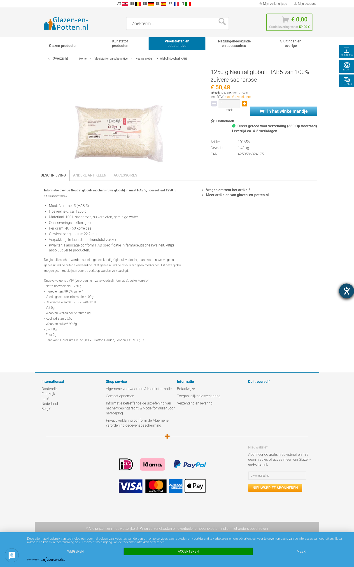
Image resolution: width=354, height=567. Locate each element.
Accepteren (188, 551)
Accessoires (125, 175)
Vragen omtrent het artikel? (226, 190)
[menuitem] (44, 4)
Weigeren (75, 551)
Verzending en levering (194, 403)
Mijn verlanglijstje (273, 3)
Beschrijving (53, 175)
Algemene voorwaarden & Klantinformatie (139, 389)
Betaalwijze (186, 389)
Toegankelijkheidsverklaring (198, 396)
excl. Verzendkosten (238, 97)
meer (301, 551)
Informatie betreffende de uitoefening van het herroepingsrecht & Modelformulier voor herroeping (140, 408)
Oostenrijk (50, 389)
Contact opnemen (120, 396)
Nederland (50, 404)
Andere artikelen (90, 175)
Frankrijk (48, 394)
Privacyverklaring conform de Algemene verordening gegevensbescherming (137, 423)
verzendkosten (160, 528)
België (46, 409)
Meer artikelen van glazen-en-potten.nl (235, 195)
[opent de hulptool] (346, 291)
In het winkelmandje (283, 111)
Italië (45, 399)
